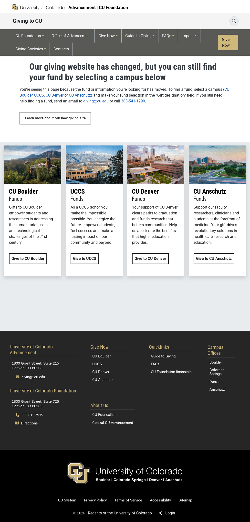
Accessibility (160, 500)
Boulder (215, 362)
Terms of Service (128, 500)
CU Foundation (28, 35)
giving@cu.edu (96, 101)
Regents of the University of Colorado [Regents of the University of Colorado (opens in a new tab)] (120, 513)
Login (166, 513)
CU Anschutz (80, 95)
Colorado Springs (217, 372)
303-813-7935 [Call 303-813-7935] (29, 415)
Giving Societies (29, 49)
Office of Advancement (71, 35)
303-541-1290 (133, 101)
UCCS (39, 95)
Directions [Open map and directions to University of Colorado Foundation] (26, 423)
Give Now (106, 35)
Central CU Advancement (112, 423)
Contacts (61, 49)
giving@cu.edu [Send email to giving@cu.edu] (30, 377)
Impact (188, 35)
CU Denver (54, 95)
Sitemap (185, 500)
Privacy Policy (95, 500)
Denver (215, 381)
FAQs (166, 35)
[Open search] (234, 20)
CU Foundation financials (171, 372)
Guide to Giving (138, 35)
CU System (67, 500)
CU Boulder (101, 356)
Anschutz (217, 389)
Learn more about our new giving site (55, 118)
